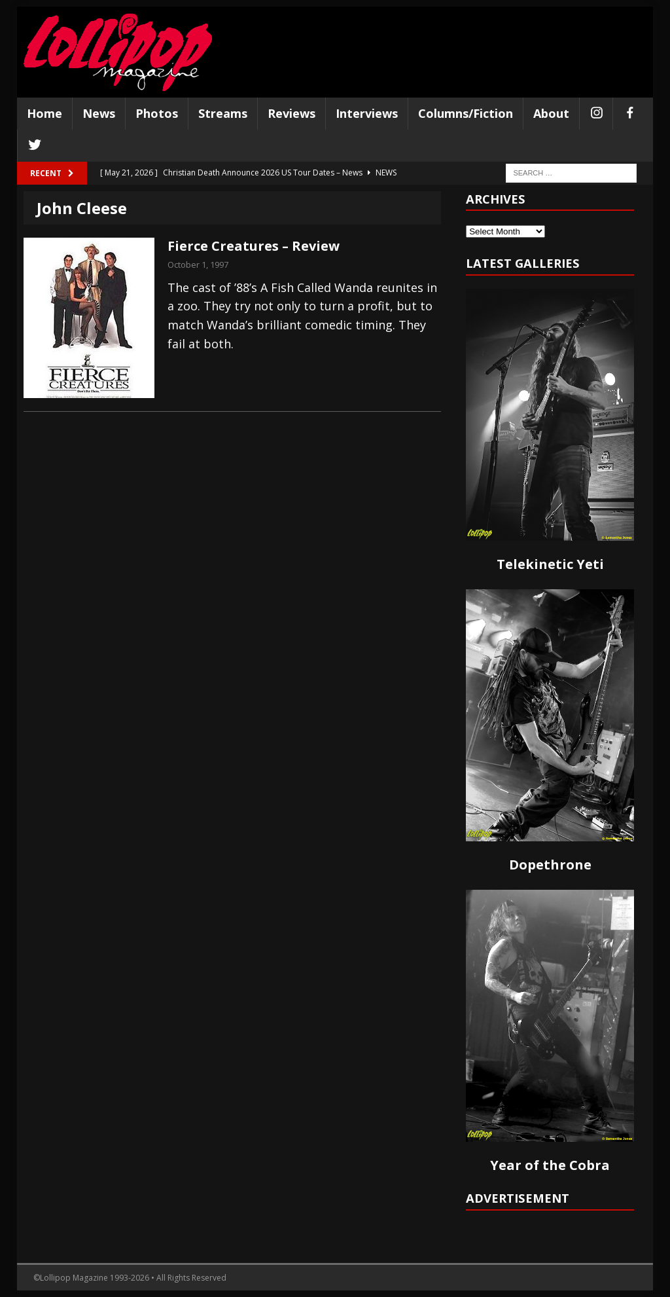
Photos (156, 113)
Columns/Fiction (465, 113)
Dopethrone (550, 864)
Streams (222, 113)
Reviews (291, 113)
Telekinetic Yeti (550, 564)
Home (44, 113)
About (551, 113)
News (98, 113)
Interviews (367, 113)
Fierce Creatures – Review (254, 246)
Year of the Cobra (550, 1165)
